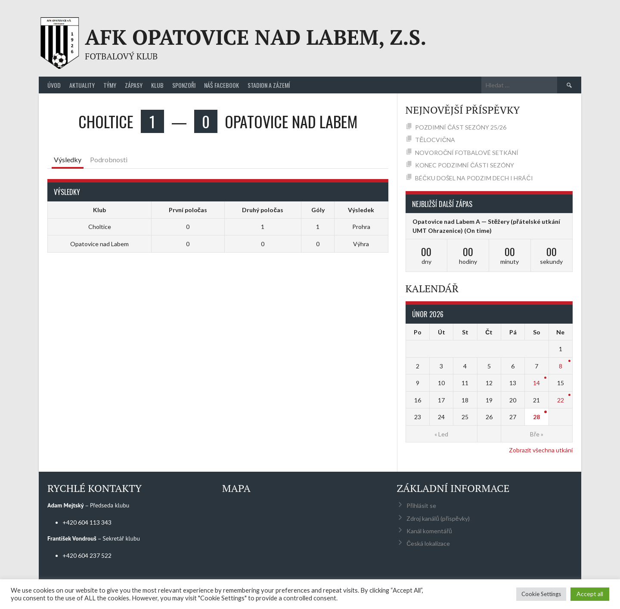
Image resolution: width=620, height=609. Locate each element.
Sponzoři (183, 85)
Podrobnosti (108, 159)
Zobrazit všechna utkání (541, 450)
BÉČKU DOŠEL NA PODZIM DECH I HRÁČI (474, 178)
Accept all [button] (590, 593)
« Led (441, 434)
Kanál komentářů (429, 531)
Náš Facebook (221, 85)
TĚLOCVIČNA (435, 139)
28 (536, 416)
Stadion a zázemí (269, 85)
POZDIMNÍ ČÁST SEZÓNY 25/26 (460, 127)
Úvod (54, 85)
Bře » (536, 434)
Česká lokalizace (428, 543)
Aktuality (82, 85)
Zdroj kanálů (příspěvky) (437, 518)
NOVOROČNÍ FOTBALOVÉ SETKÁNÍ (466, 152)
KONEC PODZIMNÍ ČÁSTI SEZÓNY (464, 165)
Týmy (109, 85)
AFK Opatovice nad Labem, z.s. (255, 37)
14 (536, 382)
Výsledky (67, 159)
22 (560, 400)
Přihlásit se (421, 505)
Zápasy (134, 85)
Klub (157, 85)
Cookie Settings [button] (541, 593)
